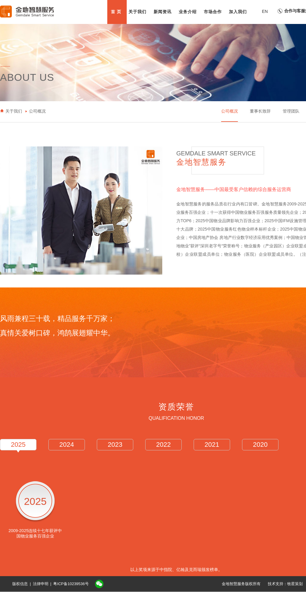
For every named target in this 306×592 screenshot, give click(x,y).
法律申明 (40, 584)
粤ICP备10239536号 (71, 584)
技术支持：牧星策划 (285, 584)
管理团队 (291, 111)
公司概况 (229, 111)
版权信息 (20, 584)
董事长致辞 (260, 111)
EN (265, 11)
